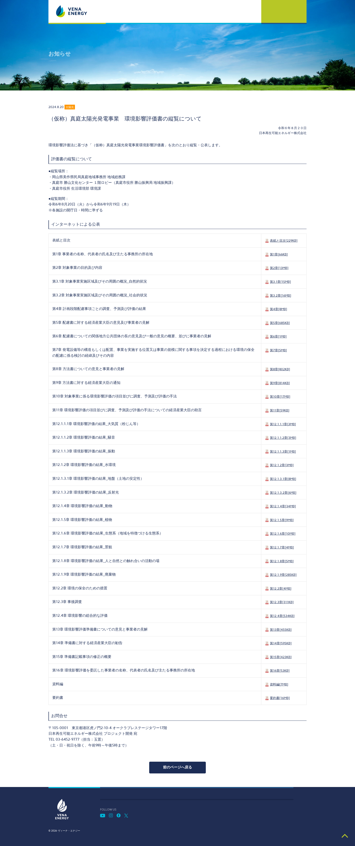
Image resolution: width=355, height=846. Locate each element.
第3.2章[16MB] (280, 295)
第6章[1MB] (278, 336)
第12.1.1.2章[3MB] (283, 437)
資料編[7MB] (279, 684)
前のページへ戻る (177, 767)
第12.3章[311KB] (282, 602)
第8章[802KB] (280, 369)
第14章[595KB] (281, 643)
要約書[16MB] (280, 698)
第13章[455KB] (281, 629)
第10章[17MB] (280, 396)
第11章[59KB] (279, 410)
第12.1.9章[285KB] (283, 574)
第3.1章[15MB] (280, 281)
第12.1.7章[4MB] (282, 547)
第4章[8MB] (278, 309)
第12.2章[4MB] (280, 588)
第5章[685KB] (280, 323)
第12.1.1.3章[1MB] (283, 451)
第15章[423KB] (281, 657)
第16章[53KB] (280, 670)
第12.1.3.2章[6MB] (283, 492)
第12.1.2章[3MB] (282, 465)
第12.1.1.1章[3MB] (283, 424)
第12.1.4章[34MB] (283, 506)
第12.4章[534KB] (282, 616)
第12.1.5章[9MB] (282, 520)
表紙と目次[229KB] (283, 240)
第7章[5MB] (278, 350)
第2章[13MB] (279, 268)
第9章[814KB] (280, 383)
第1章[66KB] (279, 254)
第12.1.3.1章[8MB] (283, 479)
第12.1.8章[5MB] (282, 561)
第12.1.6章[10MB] (282, 533)
